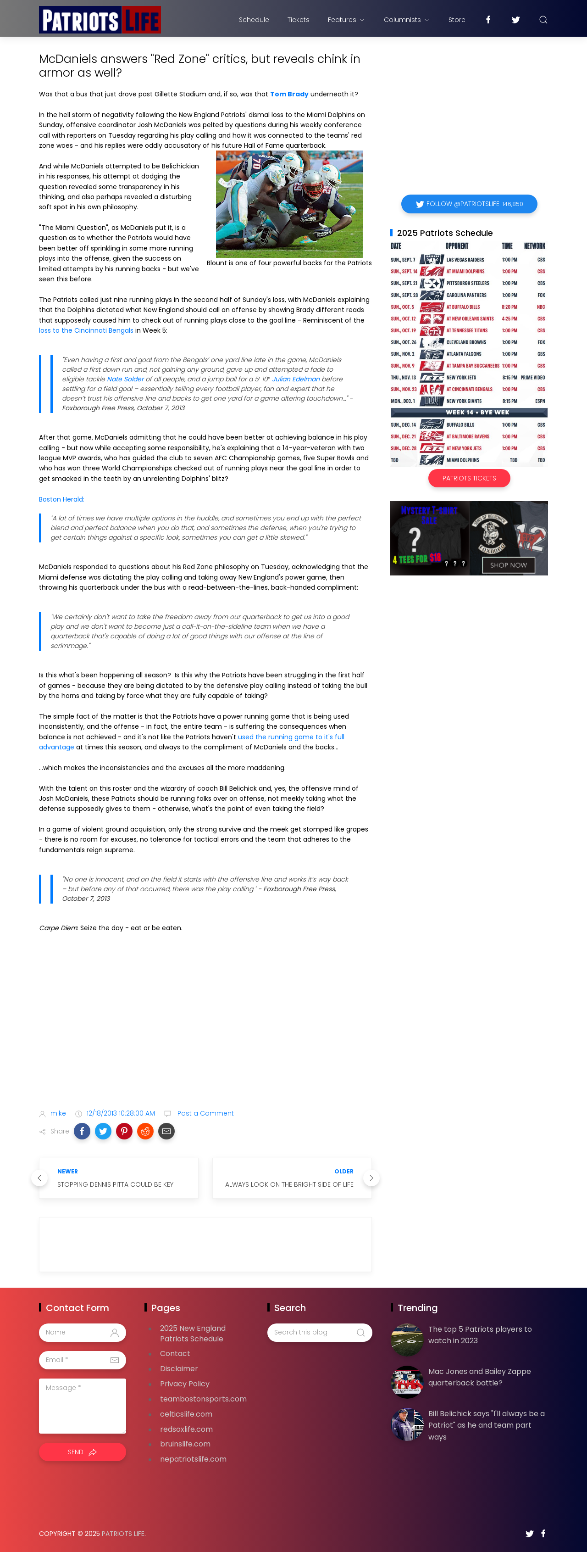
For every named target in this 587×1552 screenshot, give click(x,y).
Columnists (407, 19)
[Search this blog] (319, 1332)
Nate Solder (125, 379)
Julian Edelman (296, 379)
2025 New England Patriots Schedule (193, 1333)
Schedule (254, 19)
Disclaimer (179, 1368)
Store (457, 19)
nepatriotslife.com (193, 1459)
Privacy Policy (185, 1384)
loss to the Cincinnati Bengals (86, 330)
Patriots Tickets (469, 478)
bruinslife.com (185, 1444)
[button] (82, 1131)
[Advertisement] (205, 1029)
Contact (175, 1353)
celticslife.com (186, 1414)
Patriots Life (123, 1533)
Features (346, 19)
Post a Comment (205, 1113)
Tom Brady (289, 94)
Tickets (299, 19)
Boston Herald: (61, 499)
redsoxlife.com (186, 1429)
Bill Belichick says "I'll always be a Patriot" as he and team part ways (486, 1425)
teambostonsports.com (203, 1399)
